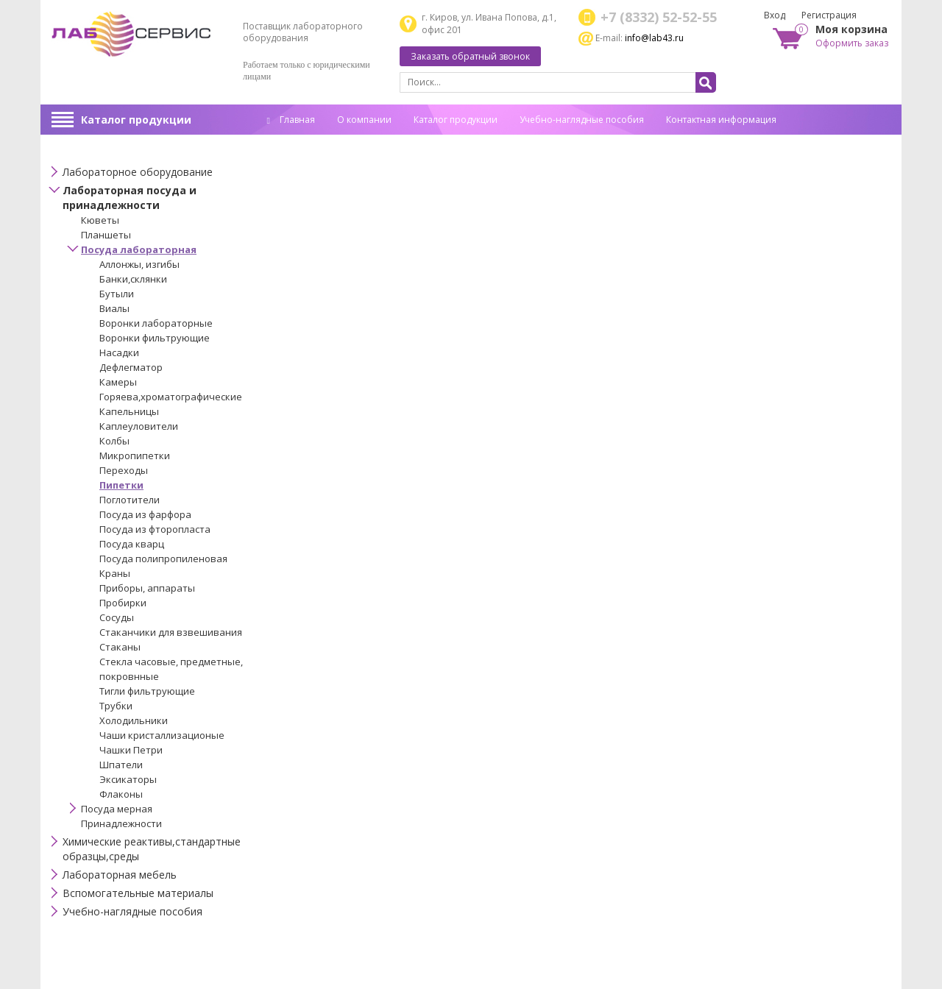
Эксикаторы (128, 779)
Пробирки (122, 602)
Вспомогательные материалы (138, 893)
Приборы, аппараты (147, 588)
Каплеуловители (138, 426)
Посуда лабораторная (138, 249)
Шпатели (121, 764)
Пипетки (121, 485)
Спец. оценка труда (309, 142)
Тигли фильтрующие (147, 691)
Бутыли (116, 293)
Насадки (119, 352)
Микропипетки (134, 455)
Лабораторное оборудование (138, 172)
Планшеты (106, 234)
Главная (291, 119)
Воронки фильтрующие (154, 337)
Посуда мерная (116, 808)
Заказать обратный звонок (470, 56)
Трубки (115, 705)
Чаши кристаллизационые (161, 735)
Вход (774, 15)
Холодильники (133, 720)
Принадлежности (121, 823)
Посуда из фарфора (145, 514)
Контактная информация (721, 119)
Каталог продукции (136, 120)
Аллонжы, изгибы (139, 264)
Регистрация (829, 15)
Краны (114, 573)
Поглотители (129, 499)
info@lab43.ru (654, 38)
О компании (364, 119)
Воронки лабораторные (156, 323)
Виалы (114, 308)
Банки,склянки (133, 279)
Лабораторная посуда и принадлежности (129, 197)
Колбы (114, 440)
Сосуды (116, 617)
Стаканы (120, 646)
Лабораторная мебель (120, 875)
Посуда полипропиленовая (163, 558)
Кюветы (100, 220)
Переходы (123, 470)
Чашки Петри (131, 749)
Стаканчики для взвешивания (170, 632)
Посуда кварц (131, 543)
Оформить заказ (851, 43)
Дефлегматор (131, 367)
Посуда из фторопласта (154, 529)
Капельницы (129, 411)
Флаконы (121, 794)
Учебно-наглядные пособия (582, 119)
